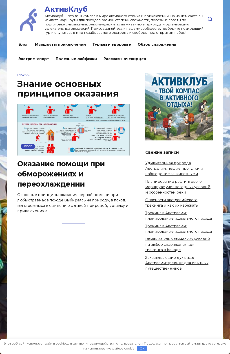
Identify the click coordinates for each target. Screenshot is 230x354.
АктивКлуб (66, 9)
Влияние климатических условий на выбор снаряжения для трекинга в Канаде (177, 244)
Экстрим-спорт (33, 59)
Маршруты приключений (60, 44)
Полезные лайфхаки (76, 59)
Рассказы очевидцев (125, 59)
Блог (23, 44)
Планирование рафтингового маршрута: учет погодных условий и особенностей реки (177, 186)
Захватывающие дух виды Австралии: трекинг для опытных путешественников (176, 263)
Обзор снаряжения (157, 44)
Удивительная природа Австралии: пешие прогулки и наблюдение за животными (174, 168)
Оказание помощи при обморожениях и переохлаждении (61, 174)
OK (142, 348)
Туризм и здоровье (112, 44)
